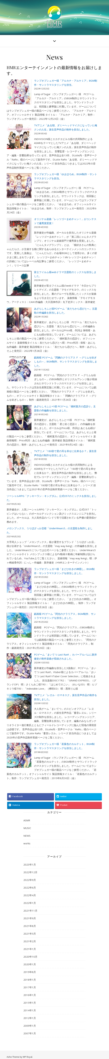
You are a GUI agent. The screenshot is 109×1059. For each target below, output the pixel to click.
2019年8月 (29, 972)
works (26, 843)
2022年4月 (29, 895)
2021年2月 (29, 941)
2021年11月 (30, 910)
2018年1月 (29, 979)
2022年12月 (30, 872)
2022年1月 (29, 903)
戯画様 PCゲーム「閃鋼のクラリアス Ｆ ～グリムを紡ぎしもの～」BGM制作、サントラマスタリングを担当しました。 (65, 361)
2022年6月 (29, 887)
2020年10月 (30, 956)
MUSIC (27, 828)
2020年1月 (29, 964)
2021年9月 (29, 918)
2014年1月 (29, 1010)
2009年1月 (29, 1025)
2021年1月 (29, 949)
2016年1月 (29, 995)
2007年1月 (29, 1033)
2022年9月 (29, 880)
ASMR (26, 820)
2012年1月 (29, 1018)
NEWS (26, 835)
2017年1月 (29, 987)
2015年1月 (29, 1002)
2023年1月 (29, 864)
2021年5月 (29, 933)
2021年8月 (29, 926)
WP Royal (27, 1056)
